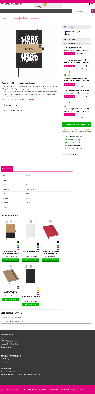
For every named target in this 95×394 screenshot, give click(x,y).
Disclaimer (51, 389)
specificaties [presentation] (7, 169)
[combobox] (83, 11)
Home (4, 11)
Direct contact (6, 347)
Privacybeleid (42, 389)
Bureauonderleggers (42, 11)
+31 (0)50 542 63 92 (31, 389)
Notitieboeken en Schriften (21, 18)
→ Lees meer (30, 99)
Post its (56, 11)
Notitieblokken (27, 11)
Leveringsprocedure (8, 362)
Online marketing (6, 391)
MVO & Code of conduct (9, 341)
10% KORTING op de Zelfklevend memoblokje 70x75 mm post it (23, 374)
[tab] (7, 169)
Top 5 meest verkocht (8, 371)
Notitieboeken (14, 11)
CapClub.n (82, 389)
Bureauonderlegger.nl (70, 389)
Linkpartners (59, 389)
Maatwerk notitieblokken (10, 344)
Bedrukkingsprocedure (9, 359)
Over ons (4, 338)
